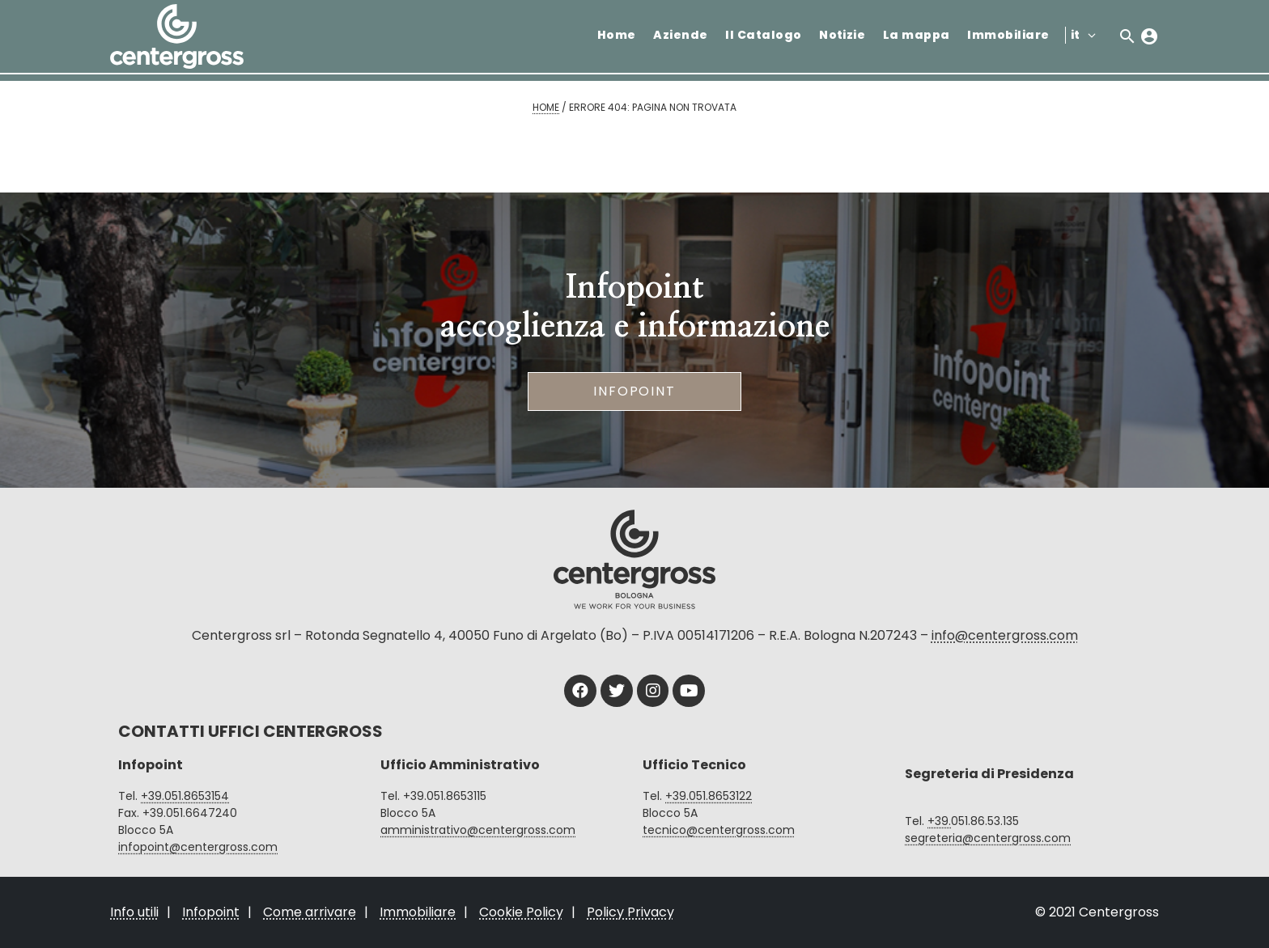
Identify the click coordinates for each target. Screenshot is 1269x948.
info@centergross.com (1005, 635)
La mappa (916, 35)
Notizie (842, 35)
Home (616, 35)
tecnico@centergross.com (719, 830)
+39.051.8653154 (185, 796)
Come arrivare (309, 912)
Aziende (680, 35)
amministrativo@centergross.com (477, 830)
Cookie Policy (521, 912)
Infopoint (634, 391)
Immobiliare (1008, 35)
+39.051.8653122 (708, 796)
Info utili (134, 912)
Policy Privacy (630, 912)
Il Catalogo (763, 35)
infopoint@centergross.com (198, 847)
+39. (939, 821)
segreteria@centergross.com (988, 838)
